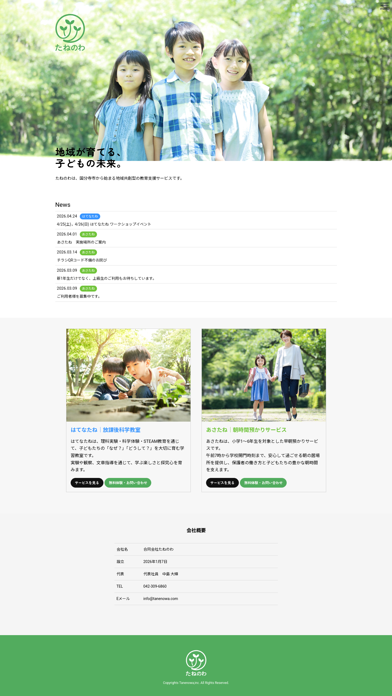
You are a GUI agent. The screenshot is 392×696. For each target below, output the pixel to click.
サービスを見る (87, 482)
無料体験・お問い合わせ (129, 482)
